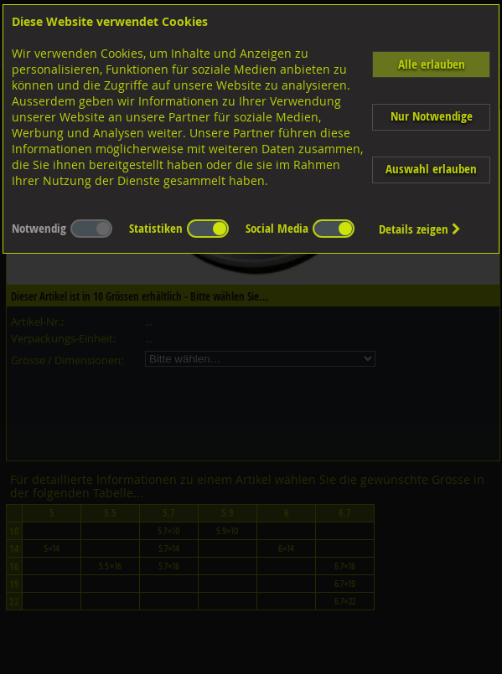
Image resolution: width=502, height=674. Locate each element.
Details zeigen (420, 229)
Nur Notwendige (432, 116)
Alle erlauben (431, 64)
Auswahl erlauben (431, 169)
